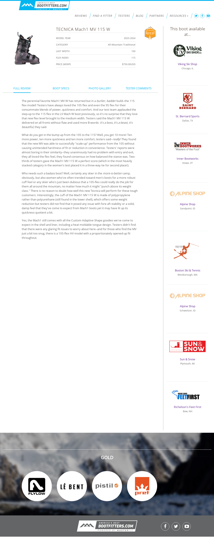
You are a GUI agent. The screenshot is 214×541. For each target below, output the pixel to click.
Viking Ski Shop (187, 64)
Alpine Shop (187, 204)
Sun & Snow (187, 359)
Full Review (22, 88)
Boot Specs (61, 88)
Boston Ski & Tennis (187, 270)
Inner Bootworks (187, 158)
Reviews (81, 16)
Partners (156, 16)
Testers (124, 16)
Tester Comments (138, 88)
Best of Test (150, 32)
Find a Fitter (102, 16)
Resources (179, 16)
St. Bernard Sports (187, 116)
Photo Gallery (100, 88)
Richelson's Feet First (187, 407)
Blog (139, 16)
